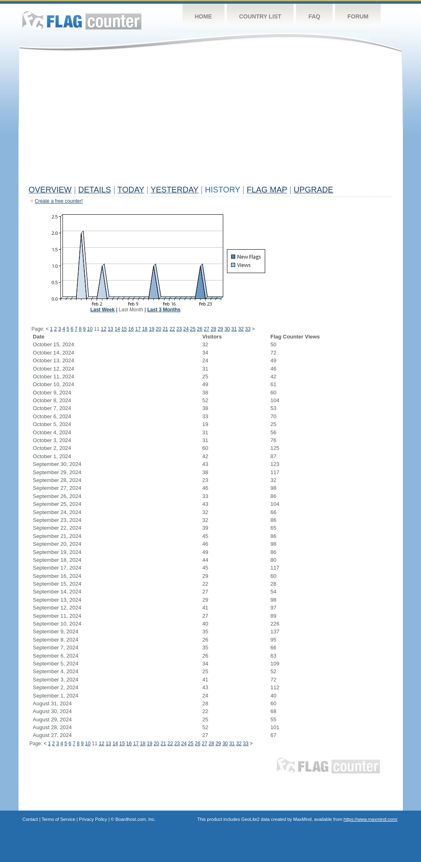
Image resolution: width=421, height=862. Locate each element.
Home (203, 16)
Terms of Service (58, 819)
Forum (357, 16)
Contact (30, 819)
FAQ (314, 16)
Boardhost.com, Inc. (136, 819)
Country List (260, 16)
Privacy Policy (93, 819)
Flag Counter (81, 20)
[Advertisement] (211, 120)
